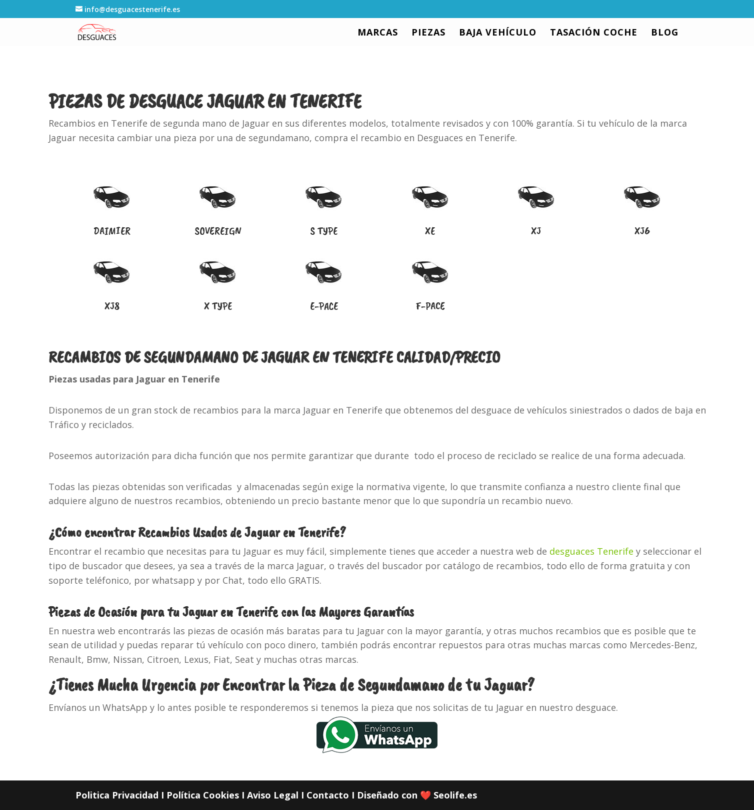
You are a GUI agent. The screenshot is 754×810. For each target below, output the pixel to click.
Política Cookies (202, 795)
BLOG (664, 33)
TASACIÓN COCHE (594, 33)
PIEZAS (429, 33)
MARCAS (378, 33)
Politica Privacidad (117, 795)
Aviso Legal (272, 795)
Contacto (327, 795)
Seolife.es (455, 795)
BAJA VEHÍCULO (497, 33)
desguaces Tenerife (592, 551)
